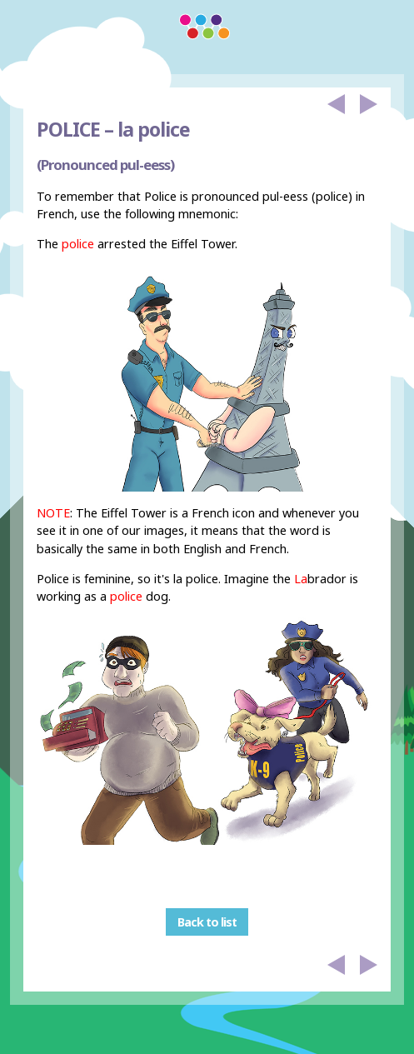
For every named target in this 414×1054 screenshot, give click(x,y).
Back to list (207, 922)
